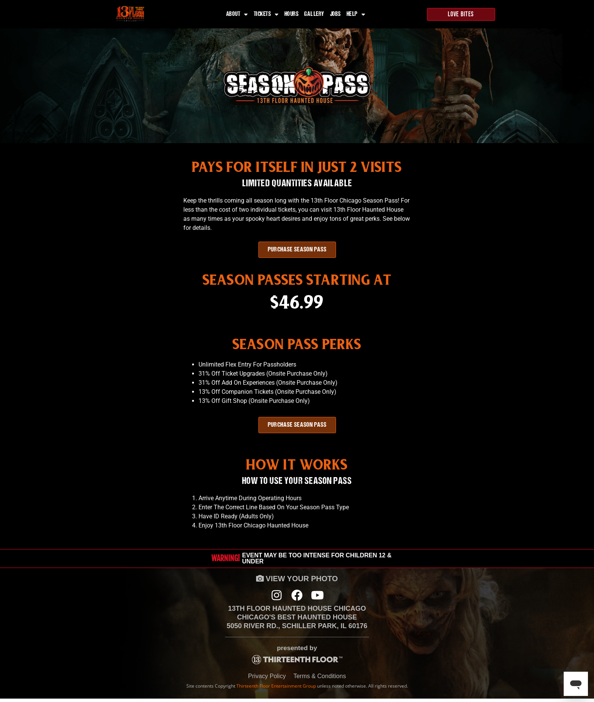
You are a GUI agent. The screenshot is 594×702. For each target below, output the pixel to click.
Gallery (314, 14)
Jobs (335, 14)
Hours (291, 14)
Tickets (266, 14)
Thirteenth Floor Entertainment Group (276, 689)
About (237, 14)
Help (356, 14)
